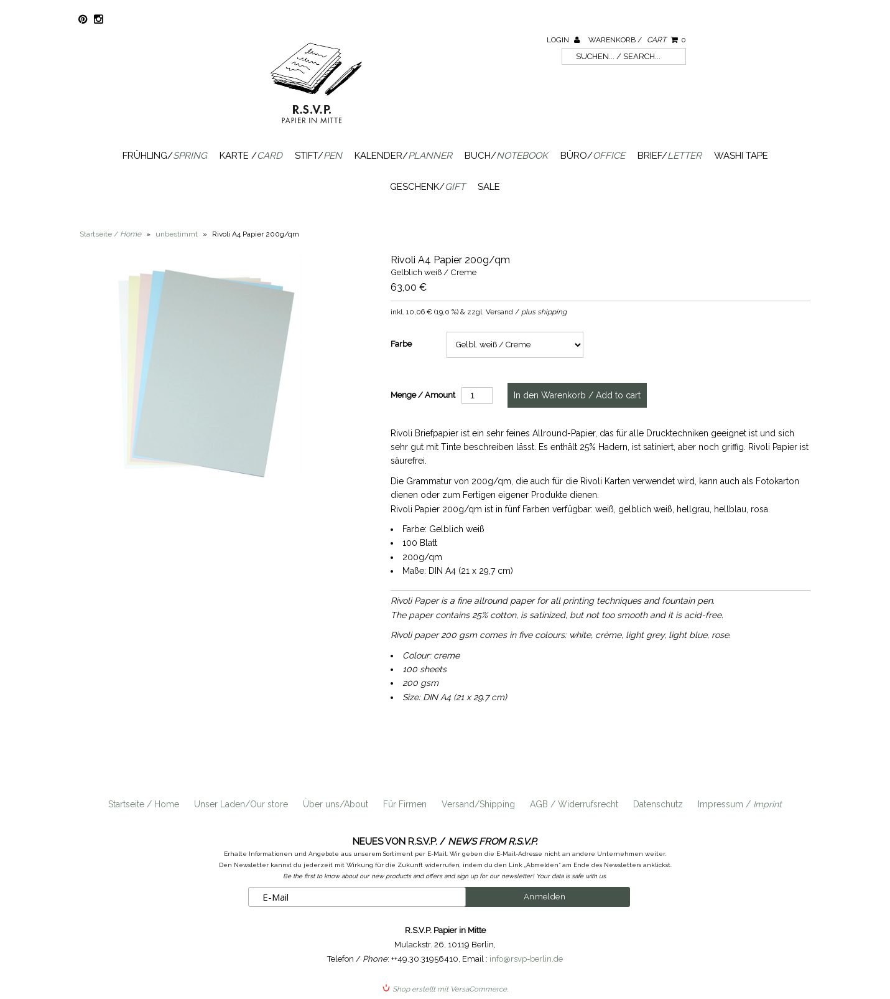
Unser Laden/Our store (241, 804)
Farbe (401, 344)
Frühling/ (165, 155)
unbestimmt (176, 234)
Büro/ (592, 155)
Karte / (251, 155)
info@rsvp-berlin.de (526, 959)
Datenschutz (658, 804)
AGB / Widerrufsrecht (574, 804)
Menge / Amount (423, 395)
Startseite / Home (143, 804)
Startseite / (110, 234)
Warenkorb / (637, 39)
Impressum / (740, 804)
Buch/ (506, 155)
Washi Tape (741, 155)
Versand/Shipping (478, 804)
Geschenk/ (427, 186)
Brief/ (669, 155)
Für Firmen (405, 804)
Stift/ (318, 155)
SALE (489, 186)
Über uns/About (335, 804)
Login (563, 39)
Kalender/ (403, 155)
